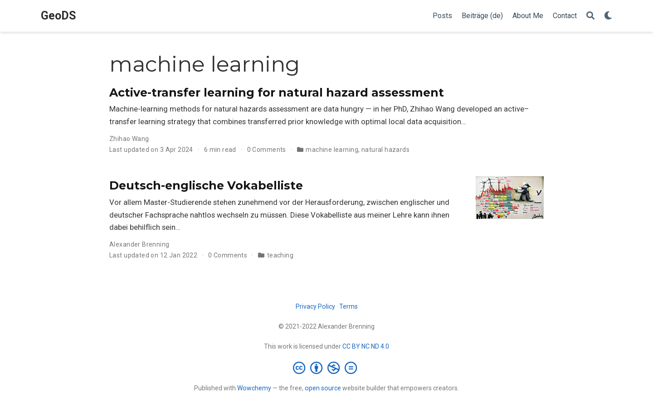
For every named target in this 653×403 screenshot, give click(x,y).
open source (323, 388)
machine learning (332, 149)
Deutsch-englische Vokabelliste (206, 185)
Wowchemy (254, 388)
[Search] (590, 16)
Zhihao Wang (129, 138)
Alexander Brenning (139, 244)
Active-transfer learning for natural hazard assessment (276, 92)
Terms (348, 306)
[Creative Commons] (327, 368)
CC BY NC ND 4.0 (365, 346)
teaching (280, 255)
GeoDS (58, 15)
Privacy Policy (315, 306)
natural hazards (385, 149)
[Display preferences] (608, 16)
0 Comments (266, 149)
